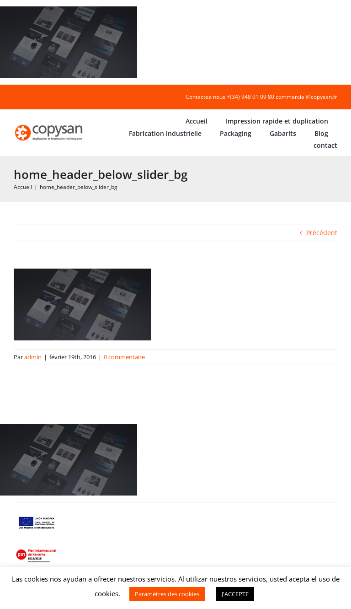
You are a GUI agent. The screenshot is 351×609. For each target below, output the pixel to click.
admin (33, 357)
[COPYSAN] (49, 124)
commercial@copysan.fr (306, 97)
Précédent (321, 232)
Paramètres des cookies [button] (167, 594)
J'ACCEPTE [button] (235, 594)
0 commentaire (124, 357)
